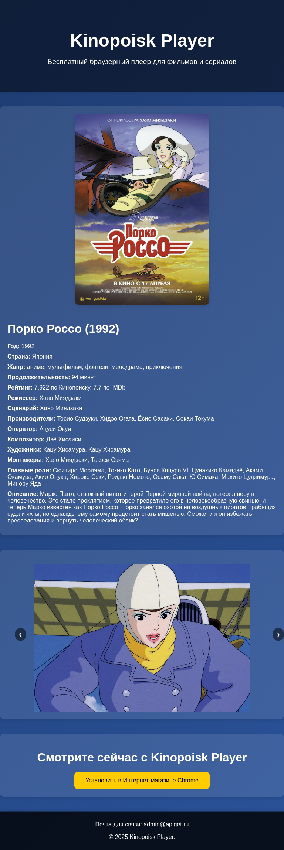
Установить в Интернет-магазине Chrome (142, 780)
